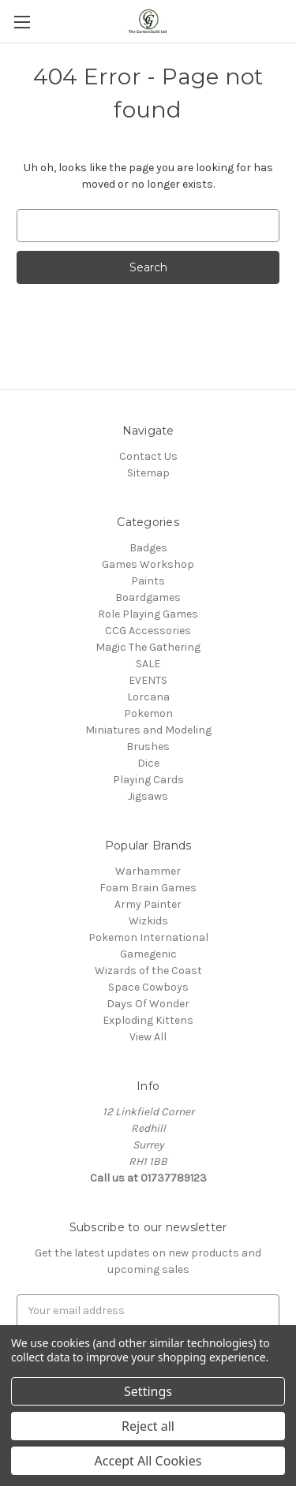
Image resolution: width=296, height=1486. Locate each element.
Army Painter (148, 904)
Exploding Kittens (148, 1020)
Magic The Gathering (148, 647)
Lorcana (148, 697)
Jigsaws (148, 796)
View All (148, 1037)
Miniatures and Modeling (148, 730)
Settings (148, 1391)
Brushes (148, 746)
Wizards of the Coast (148, 970)
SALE (148, 663)
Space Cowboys (148, 987)
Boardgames (148, 597)
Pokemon (148, 713)
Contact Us (148, 456)
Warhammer (148, 871)
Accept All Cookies (148, 1460)
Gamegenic (148, 954)
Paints (148, 581)
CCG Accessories (148, 630)
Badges (148, 547)
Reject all (148, 1426)
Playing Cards (148, 779)
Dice (148, 763)
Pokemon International (148, 937)
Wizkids (148, 921)
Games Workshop (148, 564)
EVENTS (148, 680)
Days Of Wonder (148, 1003)
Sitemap (148, 473)
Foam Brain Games (148, 887)
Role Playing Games (148, 614)
